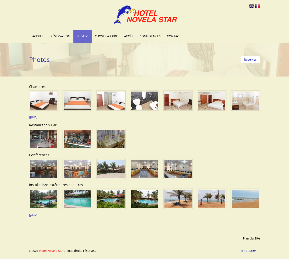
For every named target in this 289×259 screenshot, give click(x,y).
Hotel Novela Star (51, 251)
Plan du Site (251, 238)
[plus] (33, 117)
